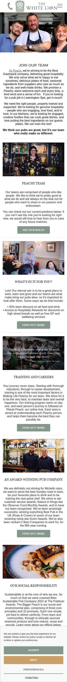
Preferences (33, 669)
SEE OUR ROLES (33, 229)
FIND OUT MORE (33, 324)
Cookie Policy (31, 677)
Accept (33, 650)
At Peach (15, 70)
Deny (33, 659)
